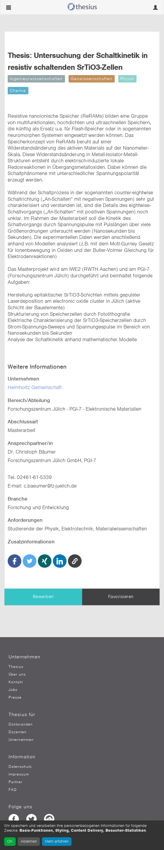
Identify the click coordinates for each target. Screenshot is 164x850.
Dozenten (18, 732)
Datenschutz (20, 766)
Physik (127, 78)
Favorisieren (121, 597)
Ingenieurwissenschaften (36, 78)
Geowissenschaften (91, 78)
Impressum (19, 774)
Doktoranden (21, 724)
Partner (15, 782)
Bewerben (43, 597)
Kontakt (16, 682)
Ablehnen (29, 841)
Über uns (17, 674)
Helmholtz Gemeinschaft (35, 387)
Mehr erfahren (57, 841)
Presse (15, 697)
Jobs (13, 689)
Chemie (18, 90)
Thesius (16, 666)
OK (10, 841)
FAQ (13, 789)
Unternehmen (21, 739)
